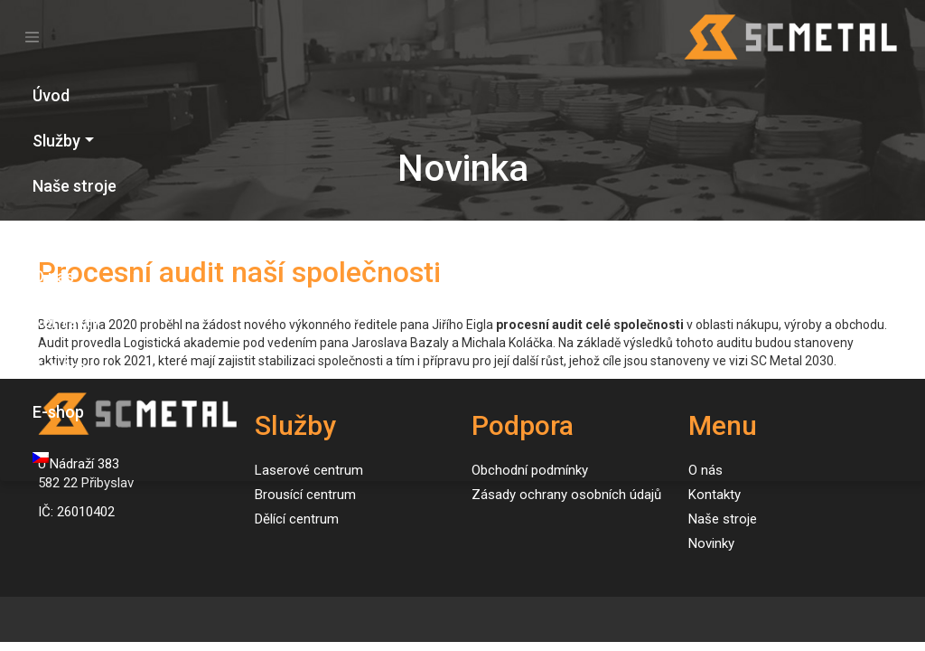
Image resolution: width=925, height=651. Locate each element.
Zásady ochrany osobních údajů (566, 494)
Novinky (61, 231)
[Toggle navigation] (32, 37)
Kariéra (59, 366)
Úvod (51, 95)
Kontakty (66, 321)
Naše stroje (75, 185)
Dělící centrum (297, 519)
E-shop (58, 411)
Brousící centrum (305, 494)
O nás (53, 276)
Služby (56, 140)
